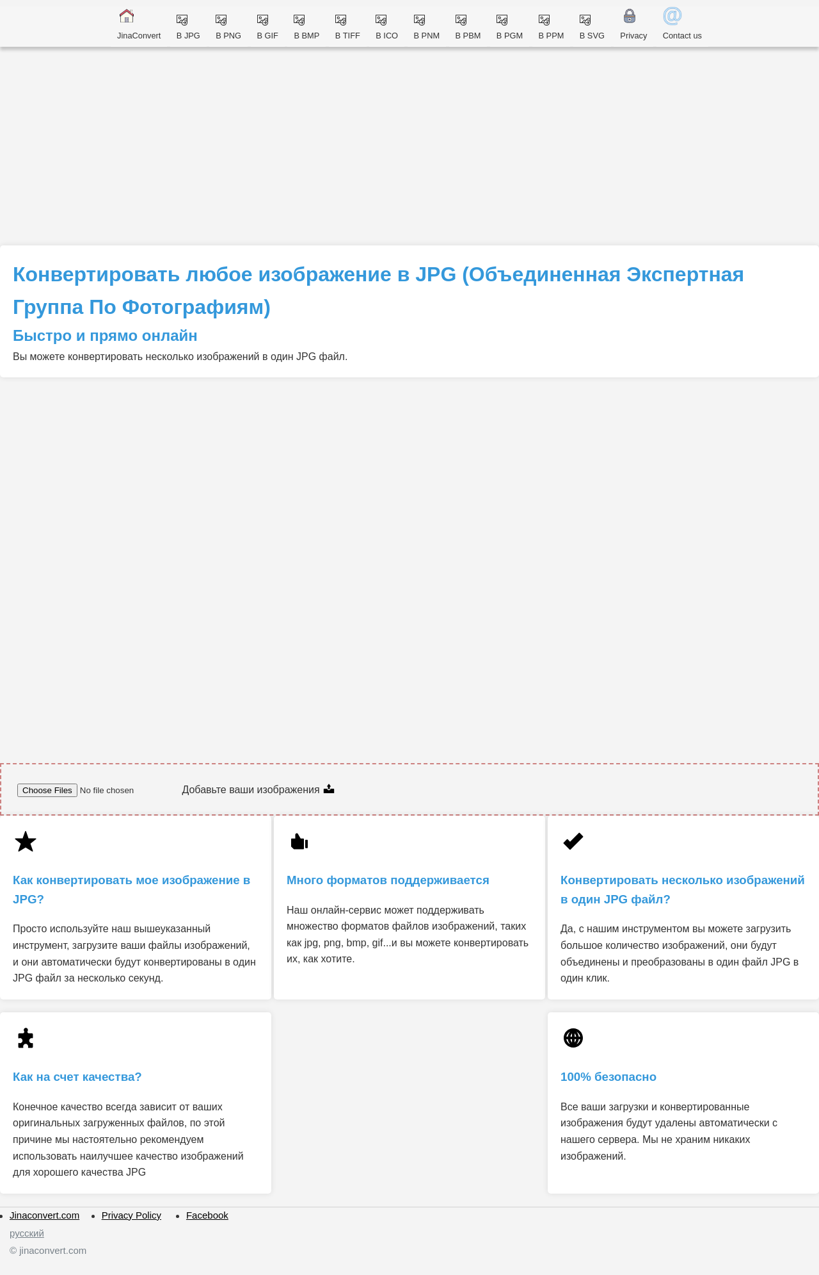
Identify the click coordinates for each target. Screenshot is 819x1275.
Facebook (207, 1215)
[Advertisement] (409, 149)
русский (27, 1233)
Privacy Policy (131, 1215)
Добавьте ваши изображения (258, 789)
